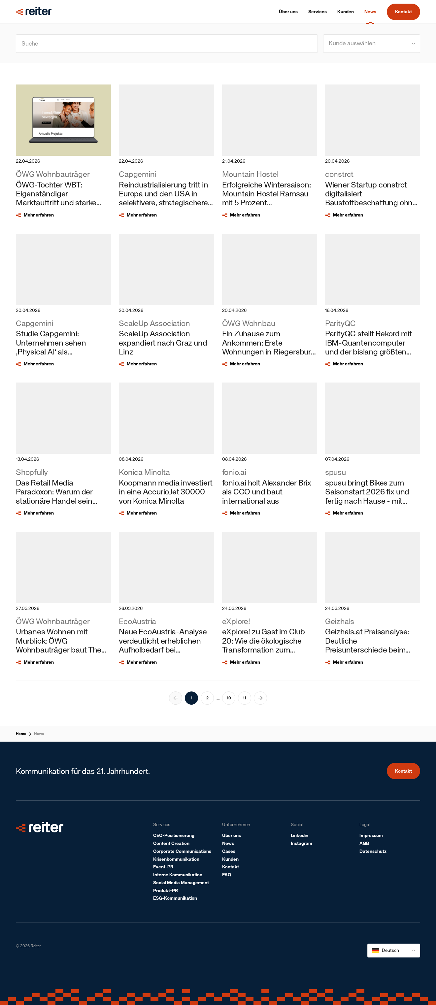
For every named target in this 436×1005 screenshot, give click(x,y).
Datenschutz (372, 851)
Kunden (230, 859)
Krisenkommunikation (176, 859)
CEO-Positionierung (173, 835)
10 (229, 698)
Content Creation (171, 843)
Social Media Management (181, 883)
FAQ (226, 875)
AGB (364, 843)
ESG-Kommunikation (175, 898)
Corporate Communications (182, 851)
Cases (228, 851)
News (39, 733)
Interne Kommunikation (177, 875)
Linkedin (299, 835)
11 (244, 698)
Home (21, 733)
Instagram (301, 843)
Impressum (371, 835)
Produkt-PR (165, 890)
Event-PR (163, 867)
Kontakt (403, 12)
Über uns (231, 835)
